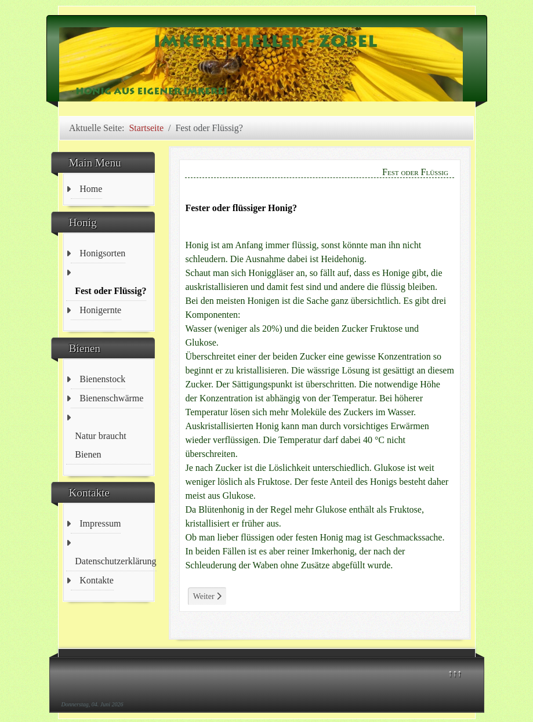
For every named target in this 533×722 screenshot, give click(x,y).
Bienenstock (102, 379)
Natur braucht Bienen (100, 445)
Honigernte (100, 310)
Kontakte (96, 580)
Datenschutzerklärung (115, 561)
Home (90, 189)
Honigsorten (102, 253)
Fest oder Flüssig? (110, 291)
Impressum (100, 523)
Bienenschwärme (111, 398)
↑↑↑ (455, 673)
